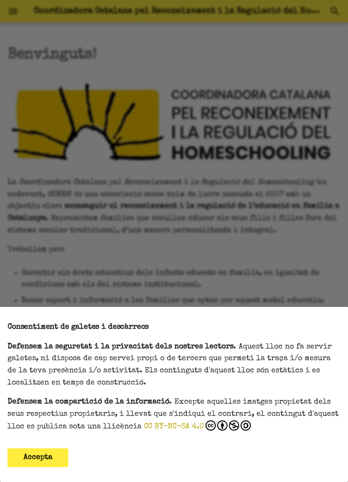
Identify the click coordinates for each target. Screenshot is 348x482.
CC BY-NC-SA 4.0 (197, 425)
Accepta (37, 457)
